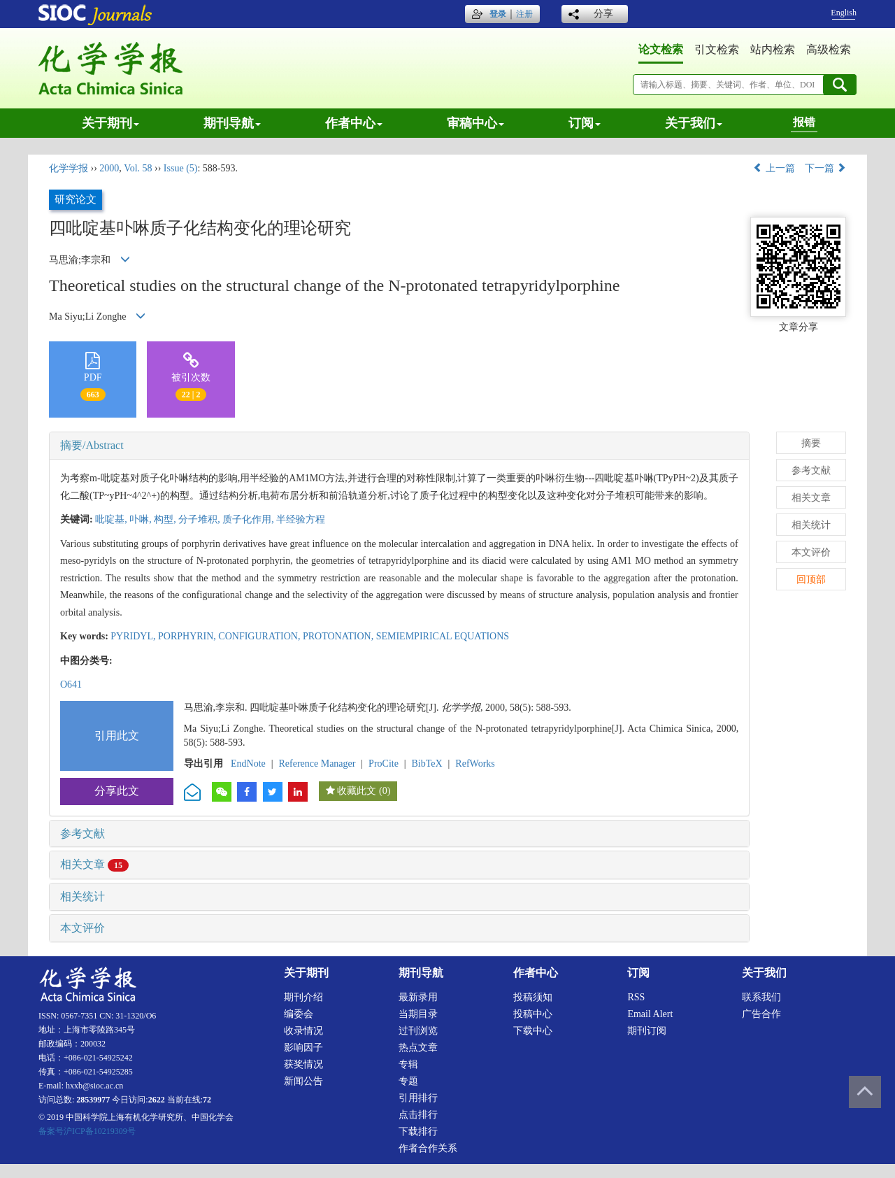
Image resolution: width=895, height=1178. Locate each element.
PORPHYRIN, (188, 636)
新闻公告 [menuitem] (303, 1081)
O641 (71, 684)
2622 (156, 1100)
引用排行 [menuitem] (418, 1098)
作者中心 (353, 123)
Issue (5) (181, 168)
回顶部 (811, 579)
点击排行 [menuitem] (418, 1114)
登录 (497, 14)
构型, (166, 519)
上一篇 (774, 168)
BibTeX (427, 763)
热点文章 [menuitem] (418, 1047)
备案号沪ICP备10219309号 (87, 1131)
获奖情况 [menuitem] (303, 1064)
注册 (524, 14)
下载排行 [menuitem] (418, 1131)
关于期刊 (110, 123)
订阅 (584, 123)
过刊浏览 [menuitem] (418, 1031)
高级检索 (828, 49)
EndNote (248, 763)
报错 (804, 122)
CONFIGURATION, (260, 636)
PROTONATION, (339, 636)
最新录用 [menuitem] (418, 997)
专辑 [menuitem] (408, 1064)
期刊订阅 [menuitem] (646, 1031)
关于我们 (693, 123)
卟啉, (141, 519)
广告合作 (761, 1014)
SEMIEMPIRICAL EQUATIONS (442, 636)
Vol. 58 (138, 168)
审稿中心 (475, 123)
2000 (109, 168)
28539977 (93, 1100)
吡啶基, (112, 519)
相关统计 (82, 896)
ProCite (383, 763)
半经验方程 (300, 519)
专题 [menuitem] (408, 1081)
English (844, 12)
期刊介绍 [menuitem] (303, 997)
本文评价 (82, 928)
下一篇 (826, 168)
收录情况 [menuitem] (303, 1031)
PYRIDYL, (134, 636)
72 (207, 1100)
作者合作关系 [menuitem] (428, 1148)
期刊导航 (232, 123)
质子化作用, (249, 519)
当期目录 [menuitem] (418, 1014)
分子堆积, (200, 519)
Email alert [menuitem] (650, 1014)
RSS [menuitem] (636, 997)
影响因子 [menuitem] (303, 1047)
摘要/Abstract (92, 445)
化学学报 (68, 168)
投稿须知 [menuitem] (532, 997)
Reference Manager (316, 763)
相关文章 (94, 864)
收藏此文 (356, 791)
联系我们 (761, 997)
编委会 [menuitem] (298, 1014)
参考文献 (82, 833)
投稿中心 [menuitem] (532, 1014)
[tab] (399, 445)
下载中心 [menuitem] (532, 1031)
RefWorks (474, 763)
